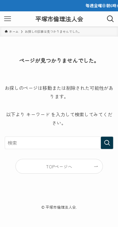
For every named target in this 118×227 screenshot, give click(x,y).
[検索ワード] (59, 143)
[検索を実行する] (107, 143)
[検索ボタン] (110, 18)
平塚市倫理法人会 (59, 19)
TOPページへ (59, 166)
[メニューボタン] (7, 18)
